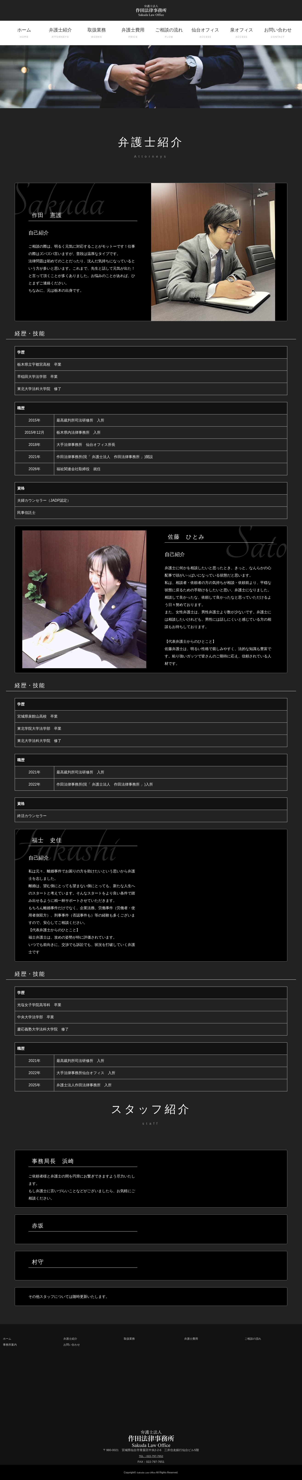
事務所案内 (10, 1344)
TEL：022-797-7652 (151, 1456)
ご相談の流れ (169, 33)
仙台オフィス (205, 33)
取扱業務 (97, 33)
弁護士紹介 (60, 33)
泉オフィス (241, 33)
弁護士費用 (133, 33)
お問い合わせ (278, 33)
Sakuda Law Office (146, 1472)
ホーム (24, 33)
